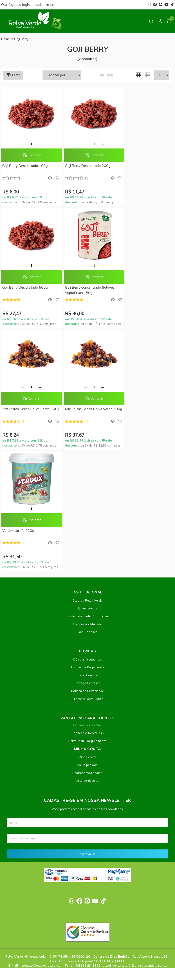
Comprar (29, 155)
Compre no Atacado (87, 502)
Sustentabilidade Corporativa (87, 494)
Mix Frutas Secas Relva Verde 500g (141, 290)
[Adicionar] (37, 144)
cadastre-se (44, 4)
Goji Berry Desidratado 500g (140, 165)
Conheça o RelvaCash (88, 611)
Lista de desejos (87, 659)
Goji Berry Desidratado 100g (25, 165)
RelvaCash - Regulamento (87, 619)
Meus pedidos (87, 643)
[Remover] (20, 144)
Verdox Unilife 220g (18, 409)
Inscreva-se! (87, 732)
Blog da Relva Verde (88, 479)
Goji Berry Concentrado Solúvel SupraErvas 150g (26, 290)
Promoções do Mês (87, 603)
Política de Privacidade (87, 569)
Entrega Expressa (87, 561)
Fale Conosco (88, 510)
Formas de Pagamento (87, 546)
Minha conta (87, 635)
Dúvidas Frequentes (87, 538)
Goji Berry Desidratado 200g (82, 165)
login (26, 4)
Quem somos (87, 487)
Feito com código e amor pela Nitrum (87, 932)
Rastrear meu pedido (87, 651)
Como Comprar (88, 553)
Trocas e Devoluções (87, 577)
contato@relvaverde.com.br (42, 844)
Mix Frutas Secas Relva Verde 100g (83, 290)
